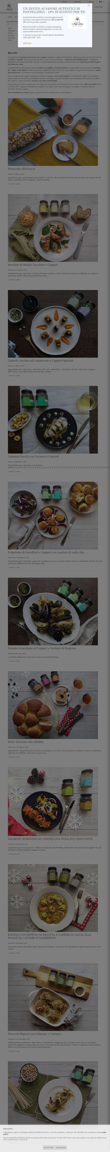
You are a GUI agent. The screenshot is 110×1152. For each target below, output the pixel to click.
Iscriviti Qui (27, 43)
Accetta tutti (48, 1147)
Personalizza (61, 1147)
